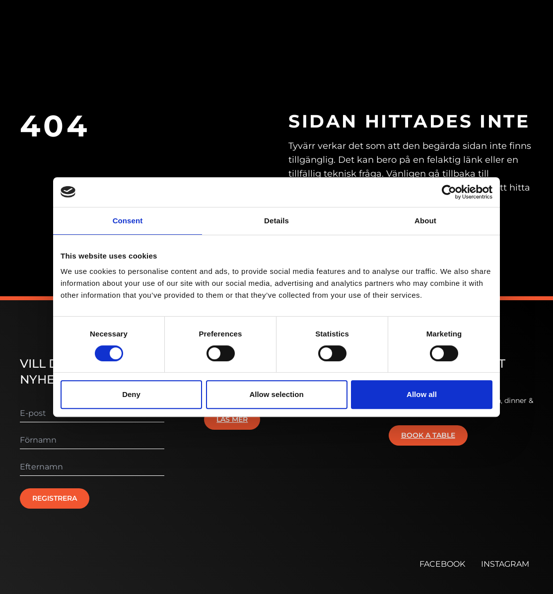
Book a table (428, 435)
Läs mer (232, 419)
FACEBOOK (442, 564)
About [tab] (425, 220)
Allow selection (276, 394)
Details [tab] (276, 220)
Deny (131, 394)
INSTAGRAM (505, 564)
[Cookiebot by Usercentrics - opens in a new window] (449, 192)
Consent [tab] (128, 220)
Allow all (422, 394)
